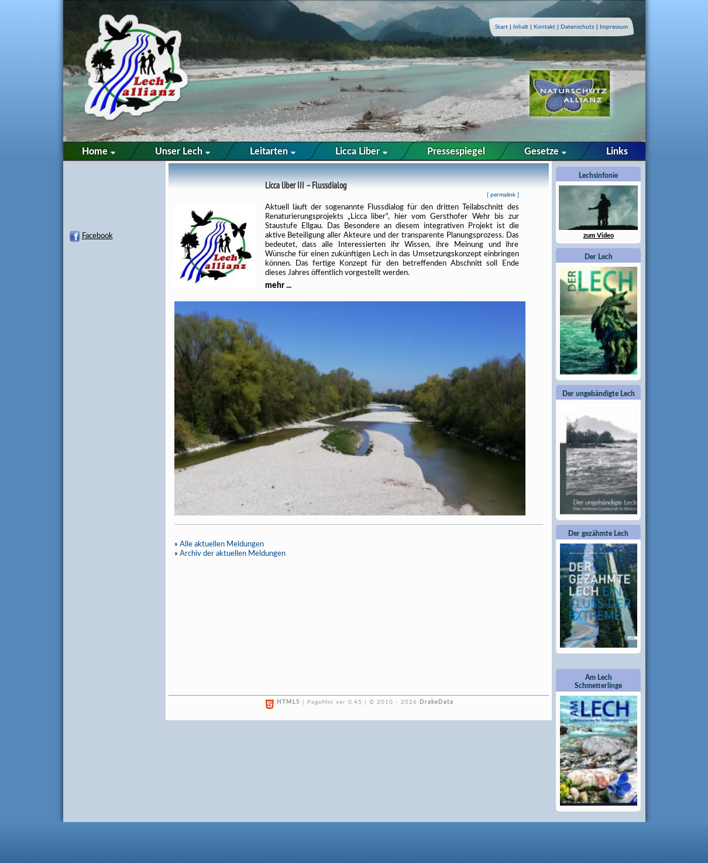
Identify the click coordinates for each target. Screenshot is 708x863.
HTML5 (288, 702)
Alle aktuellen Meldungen (222, 544)
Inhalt (520, 27)
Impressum (614, 27)
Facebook (97, 236)
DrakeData (436, 702)
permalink (502, 195)
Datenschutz (577, 27)
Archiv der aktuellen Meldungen (233, 554)
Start (501, 27)
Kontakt (544, 27)
